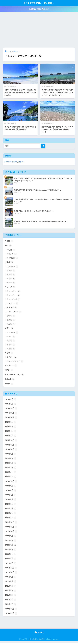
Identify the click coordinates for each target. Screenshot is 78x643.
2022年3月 (10, 565)
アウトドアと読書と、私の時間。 (39, 3)
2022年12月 (11, 523)
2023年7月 (10, 496)
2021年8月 (10, 583)
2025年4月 (10, 432)
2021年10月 (11, 574)
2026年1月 (10, 404)
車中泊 (9, 241)
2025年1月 (10, 436)
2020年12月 (11, 610)
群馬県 (11, 278)
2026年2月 (10, 399)
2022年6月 (10, 551)
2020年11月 (11, 615)
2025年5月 (10, 427)
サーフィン (11, 366)
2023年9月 (10, 487)
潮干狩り (12, 357)
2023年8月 (10, 491)
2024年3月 (10, 468)
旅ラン (9, 328)
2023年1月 (10, 519)
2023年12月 (11, 482)
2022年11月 (11, 528)
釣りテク (12, 254)
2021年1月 (10, 606)
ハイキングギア (14, 312)
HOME (39, 634)
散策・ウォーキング (14, 375)
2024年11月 (11, 445)
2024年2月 (10, 473)
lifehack (10, 379)
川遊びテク (12, 266)
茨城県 (11, 283)
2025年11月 (11, 413)
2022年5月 (10, 555)
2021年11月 (11, 569)
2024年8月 (10, 454)
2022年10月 (11, 532)
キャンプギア (13, 291)
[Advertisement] (39, 29)
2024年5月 (10, 464)
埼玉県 (11, 270)
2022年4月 (10, 560)
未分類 (9, 384)
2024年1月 (10, 477)
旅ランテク (12, 333)
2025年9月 (10, 422)
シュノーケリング (15, 361)
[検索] (43, 146)
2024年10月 (11, 450)
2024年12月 (11, 441)
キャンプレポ (13, 299)
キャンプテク (13, 295)
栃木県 (11, 274)
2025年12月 (11, 409)
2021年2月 (10, 601)
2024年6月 (10, 459)
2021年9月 (10, 578)
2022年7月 (10, 546)
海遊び (9, 353)
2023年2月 (10, 514)
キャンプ (10, 287)
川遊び (9, 262)
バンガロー (12, 303)
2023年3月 (10, 510)
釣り (8, 245)
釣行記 (11, 250)
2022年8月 (10, 542)
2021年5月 (10, 592)
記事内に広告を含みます (39, 9)
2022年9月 (10, 537)
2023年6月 (10, 500)
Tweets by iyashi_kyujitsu (13, 162)
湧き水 (9, 370)
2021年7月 (10, 588)
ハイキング (11, 308)
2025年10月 (11, 418)
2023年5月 (10, 505)
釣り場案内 (12, 258)
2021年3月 (10, 597)
